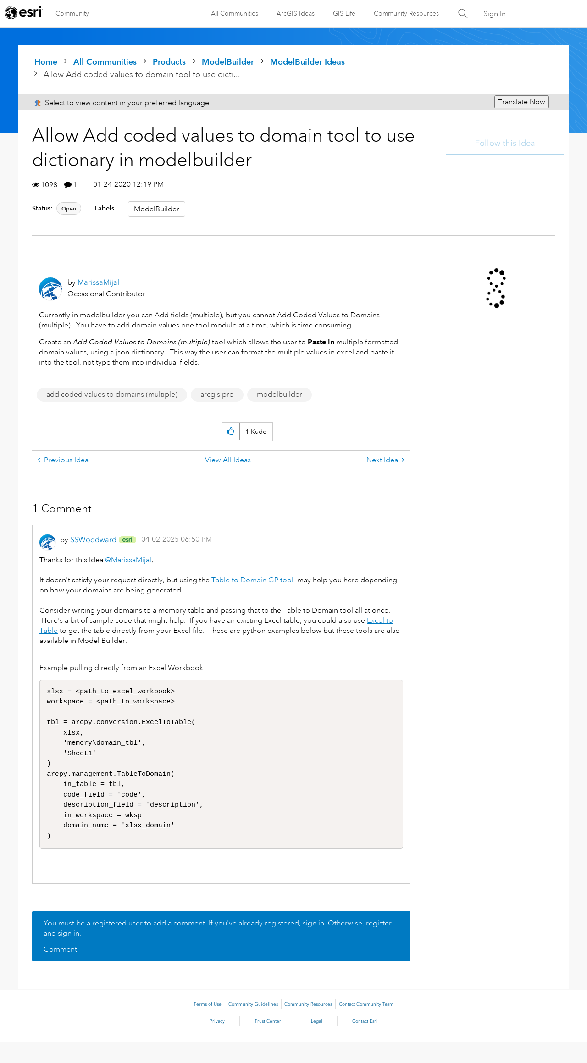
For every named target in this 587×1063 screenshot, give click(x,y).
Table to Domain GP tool (252, 580)
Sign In (494, 13)
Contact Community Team (366, 1025)
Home (45, 61)
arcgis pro (217, 394)
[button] (230, 432)
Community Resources (406, 13)
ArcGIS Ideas (296, 13)
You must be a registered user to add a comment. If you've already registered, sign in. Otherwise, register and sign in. (218, 948)
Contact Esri (364, 1042)
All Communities (234, 13)
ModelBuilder (228, 61)
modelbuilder (279, 394)
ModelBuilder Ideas (307, 61)
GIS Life (344, 13)
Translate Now (521, 101)
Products (169, 61)
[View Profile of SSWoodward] (93, 539)
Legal (316, 1042)
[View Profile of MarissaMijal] (98, 282)
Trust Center (268, 1042)
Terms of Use (208, 1025)
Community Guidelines (253, 1025)
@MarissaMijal (128, 560)
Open (68, 208)
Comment (60, 969)
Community (72, 13)
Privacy (217, 1042)
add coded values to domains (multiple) (111, 394)
